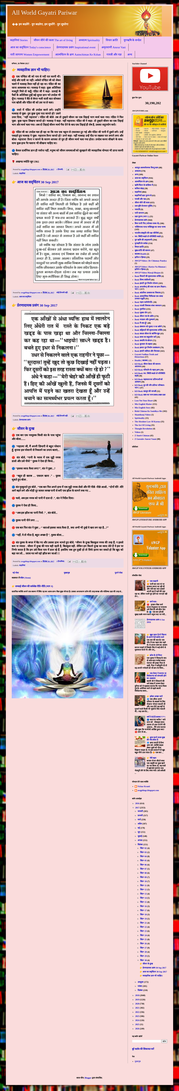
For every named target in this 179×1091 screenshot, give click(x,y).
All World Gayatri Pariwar (44, 12)
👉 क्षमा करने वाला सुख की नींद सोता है (156, 738)
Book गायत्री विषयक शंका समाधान (148, 305)
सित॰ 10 (143, 881)
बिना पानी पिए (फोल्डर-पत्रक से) (147, 223)
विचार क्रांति (112, 40)
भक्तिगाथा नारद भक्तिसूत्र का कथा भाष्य (150, 227)
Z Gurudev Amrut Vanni (145, 439)
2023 (137, 1016)
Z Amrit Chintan (142, 435)
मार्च (139, 820)
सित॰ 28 (143, 952)
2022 (137, 1012)
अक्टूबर (141, 982)
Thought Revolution (143, 429)
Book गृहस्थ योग (141, 313)
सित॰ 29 (143, 956)
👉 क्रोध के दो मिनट (154, 655)
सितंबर (140, 844)
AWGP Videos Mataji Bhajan (147, 273)
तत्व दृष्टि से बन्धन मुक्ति (143, 206)
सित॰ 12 (143, 890)
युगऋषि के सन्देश (132, 40)
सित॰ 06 (143, 865)
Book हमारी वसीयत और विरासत (147, 351)
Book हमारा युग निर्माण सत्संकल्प (147, 347)
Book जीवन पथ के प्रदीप (144, 316)
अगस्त (140, 840)
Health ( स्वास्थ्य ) (142, 360)
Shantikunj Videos (143, 415)
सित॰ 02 (143, 848)
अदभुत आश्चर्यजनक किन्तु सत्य (146, 168)
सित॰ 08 (143, 873)
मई (139, 828)
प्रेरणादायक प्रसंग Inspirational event (75, 47)
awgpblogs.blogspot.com (148, 790)
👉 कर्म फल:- (152, 602)
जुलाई (140, 836)
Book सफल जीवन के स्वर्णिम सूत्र (147, 334)
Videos (138, 432)
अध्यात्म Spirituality (89, 40)
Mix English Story (143, 408)
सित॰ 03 (143, 852)
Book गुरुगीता (140, 309)
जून (139, 832)
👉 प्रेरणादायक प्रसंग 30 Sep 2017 (34, 305)
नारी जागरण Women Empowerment (29, 54)
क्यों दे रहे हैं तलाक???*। (156, 717)
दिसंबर (140, 990)
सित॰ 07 (143, 869)
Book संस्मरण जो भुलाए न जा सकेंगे (148, 326)
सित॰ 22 (143, 927)
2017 (137, 808)
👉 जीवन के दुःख (23, 429)
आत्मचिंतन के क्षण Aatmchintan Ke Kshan (78, 54)
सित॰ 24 (143, 935)
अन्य (129, 54)
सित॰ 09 (143, 877)
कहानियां (22, 173)
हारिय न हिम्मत (140, 257)
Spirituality (140, 418)
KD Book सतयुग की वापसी (145, 391)
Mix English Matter (143, 404)
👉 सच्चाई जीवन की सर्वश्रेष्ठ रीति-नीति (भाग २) (32, 586)
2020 (137, 1004)
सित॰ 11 (143, 885)
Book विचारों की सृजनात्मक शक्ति (148, 276)
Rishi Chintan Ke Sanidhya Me (148, 411)
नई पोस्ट (15, 573)
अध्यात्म (138, 171)
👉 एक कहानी (152, 581)
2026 (137, 1029)
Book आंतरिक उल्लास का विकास (147, 293)
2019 (137, 1000)
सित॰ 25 (143, 939)
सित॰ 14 (143, 898)
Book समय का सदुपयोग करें (145, 337)
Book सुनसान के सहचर (144, 344)
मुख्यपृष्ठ (67, 573)
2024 (137, 1020)
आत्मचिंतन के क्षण (141, 181)
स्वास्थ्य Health (140, 254)
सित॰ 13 (143, 894)
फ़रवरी (140, 815)
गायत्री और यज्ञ (114, 54)
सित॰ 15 (143, 902)
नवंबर (140, 986)
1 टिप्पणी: (60, 169)
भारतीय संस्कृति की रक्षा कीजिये (147, 233)
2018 (137, 995)
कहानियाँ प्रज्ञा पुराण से (143, 195)
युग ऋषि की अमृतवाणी (143, 240)
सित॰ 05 (143, 860)
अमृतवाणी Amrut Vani (113, 47)
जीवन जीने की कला (142, 202)
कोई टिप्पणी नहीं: (62, 293)
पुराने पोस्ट (119, 573)
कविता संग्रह (139, 188)
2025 (137, 1024)
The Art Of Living (143, 425)
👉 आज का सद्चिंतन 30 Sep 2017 (35, 182)
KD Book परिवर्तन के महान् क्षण (147, 370)
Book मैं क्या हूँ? (141, 323)
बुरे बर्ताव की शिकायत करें (143, 1049)
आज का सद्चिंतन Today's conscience (30, 47)
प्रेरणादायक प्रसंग (25, 420)
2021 (137, 1008)
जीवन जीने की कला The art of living (53, 40)
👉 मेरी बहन (151, 758)
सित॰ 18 (143, 914)
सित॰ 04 (143, 856)
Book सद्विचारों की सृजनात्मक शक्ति (148, 330)
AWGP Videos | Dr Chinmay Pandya (151, 261)
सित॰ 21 (143, 923)
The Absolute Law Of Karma (147, 422)
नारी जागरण (139, 213)
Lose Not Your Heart (144, 401)
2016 (137, 803)
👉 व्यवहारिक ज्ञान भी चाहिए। (31, 70)
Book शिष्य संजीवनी (143, 280)
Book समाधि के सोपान (143, 340)
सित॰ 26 (143, 944)
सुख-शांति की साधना (142, 250)
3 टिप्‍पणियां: (60, 561)
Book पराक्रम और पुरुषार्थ (145, 319)
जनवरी (140, 811)
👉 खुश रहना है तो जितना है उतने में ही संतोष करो (156, 636)
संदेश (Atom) (25, 578)
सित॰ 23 (143, 931)
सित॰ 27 (143, 948)
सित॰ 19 (143, 919)
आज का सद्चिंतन (25, 297)
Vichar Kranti (144, 786)
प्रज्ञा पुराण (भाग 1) (142, 216)
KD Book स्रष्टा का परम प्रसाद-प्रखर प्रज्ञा (150, 395)
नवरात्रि (137, 209)
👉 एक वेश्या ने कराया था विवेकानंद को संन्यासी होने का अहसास (156, 675)
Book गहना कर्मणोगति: (144, 302)
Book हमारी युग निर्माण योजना (146, 283)
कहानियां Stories (19, 40)
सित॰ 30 (143, 960)
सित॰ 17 (143, 910)
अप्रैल (140, 824)
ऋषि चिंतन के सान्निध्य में (144, 185)
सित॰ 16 (143, 906)
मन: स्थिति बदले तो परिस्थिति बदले (148, 236)
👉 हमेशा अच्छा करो (155, 696)
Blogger (88, 1078)
